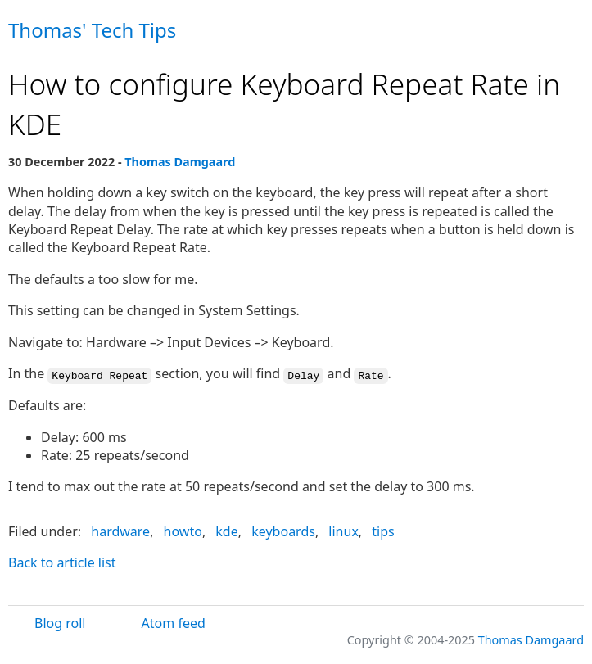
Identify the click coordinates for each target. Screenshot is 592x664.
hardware (120, 531)
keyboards (283, 531)
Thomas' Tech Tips (92, 29)
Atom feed (174, 622)
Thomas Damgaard (179, 161)
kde (226, 531)
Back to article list (62, 562)
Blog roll (59, 622)
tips (383, 531)
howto (183, 531)
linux (343, 531)
